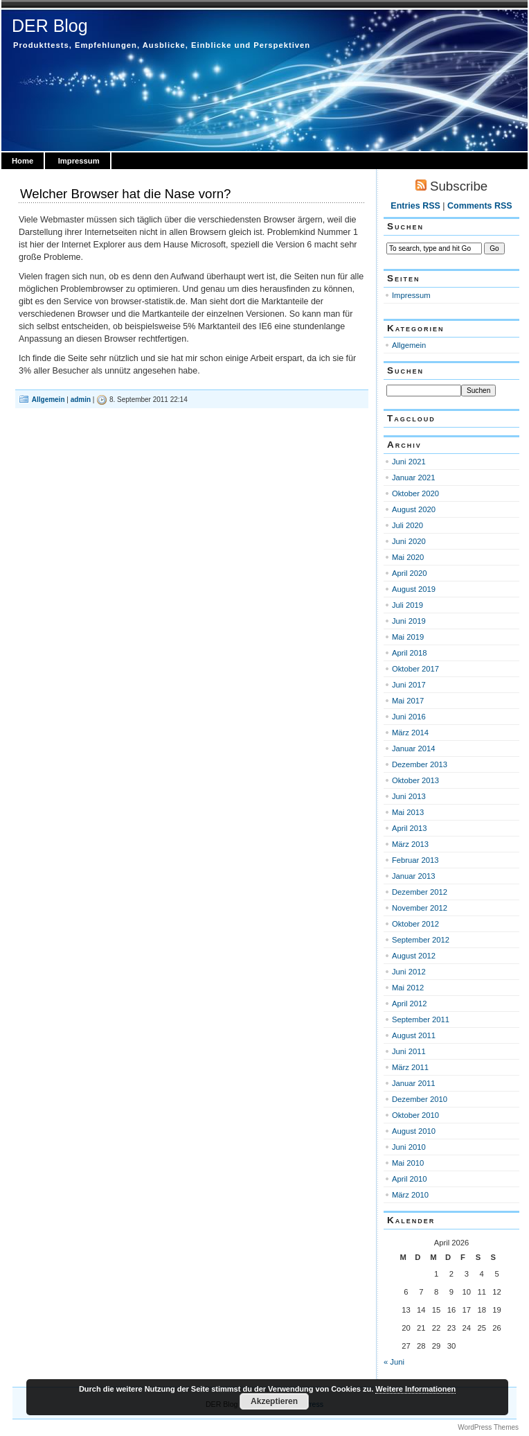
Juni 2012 (409, 971)
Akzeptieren (274, 1401)
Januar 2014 (413, 748)
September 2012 (420, 940)
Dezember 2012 (419, 892)
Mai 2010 (408, 1163)
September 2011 (420, 1019)
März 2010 (410, 1195)
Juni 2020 (409, 541)
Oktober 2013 (415, 780)
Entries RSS (415, 206)
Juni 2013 (409, 796)
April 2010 (409, 1179)
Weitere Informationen (415, 1389)
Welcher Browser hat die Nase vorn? (125, 193)
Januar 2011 (413, 1083)
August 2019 (414, 589)
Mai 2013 (408, 812)
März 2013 (410, 844)
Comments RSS (479, 206)
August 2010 (414, 1131)
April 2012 (409, 1003)
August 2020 (414, 509)
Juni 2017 (409, 685)
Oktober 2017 (415, 669)
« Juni (394, 1362)
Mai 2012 (408, 987)
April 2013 (409, 828)
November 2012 (419, 908)
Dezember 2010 (419, 1099)
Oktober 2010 (415, 1115)
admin (81, 399)
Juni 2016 (409, 716)
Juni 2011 (409, 1051)
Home (22, 161)
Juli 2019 (407, 605)
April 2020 (409, 573)
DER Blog (50, 25)
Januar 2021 (413, 477)
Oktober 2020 (415, 493)
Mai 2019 (408, 637)
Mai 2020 (408, 557)
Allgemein (48, 399)
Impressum (79, 161)
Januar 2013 (413, 876)
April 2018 (409, 653)
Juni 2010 (409, 1147)
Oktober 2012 (415, 924)
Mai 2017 (408, 701)
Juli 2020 (407, 525)
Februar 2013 (415, 860)
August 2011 (414, 1035)
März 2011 (410, 1067)
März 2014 (410, 732)
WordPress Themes (488, 1427)
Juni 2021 (409, 461)
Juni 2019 (409, 621)
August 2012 (414, 956)
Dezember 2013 (419, 764)
